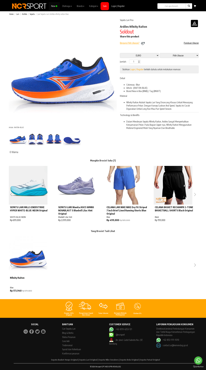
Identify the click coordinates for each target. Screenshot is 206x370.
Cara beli (66, 341)
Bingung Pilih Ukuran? (129, 43)
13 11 (179, 55)
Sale (105, 6)
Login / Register (137, 69)
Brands (80, 6)
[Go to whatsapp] (198, 360)
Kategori (93, 6)
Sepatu (32, 14)
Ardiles (24, 14)
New (54, 6)
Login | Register (118, 6)
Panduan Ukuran (191, 43)
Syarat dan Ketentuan (71, 349)
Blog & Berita (67, 333)
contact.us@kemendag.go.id (175, 345)
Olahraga (67, 6)
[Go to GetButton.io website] (198, 367)
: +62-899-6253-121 (120, 329)
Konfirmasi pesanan (70, 353)
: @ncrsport (117, 334)
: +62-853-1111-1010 (167, 339)
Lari (17, 14)
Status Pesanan (68, 337)
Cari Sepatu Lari (68, 328)
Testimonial (67, 345)
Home (11, 14)
